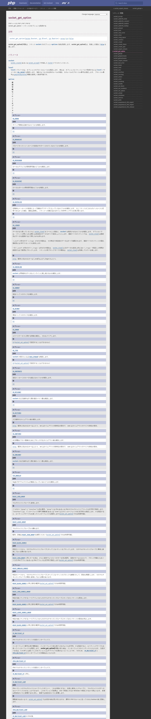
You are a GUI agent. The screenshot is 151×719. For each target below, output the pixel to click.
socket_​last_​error (119, 63)
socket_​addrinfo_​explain (121, 23)
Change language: (88, 14)
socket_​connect (118, 40)
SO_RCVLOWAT (17, 392)
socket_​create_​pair (119, 47)
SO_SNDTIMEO (17, 434)
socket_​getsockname (120, 58)
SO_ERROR (16, 329)
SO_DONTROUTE (17, 371)
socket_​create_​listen (120, 44)
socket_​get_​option (119, 51)
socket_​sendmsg (119, 81)
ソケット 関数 (52, 8)
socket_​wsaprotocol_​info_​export (124, 102)
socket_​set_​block (119, 86)
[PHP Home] (11, 3)
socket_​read (117, 67)
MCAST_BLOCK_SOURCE (19, 543)
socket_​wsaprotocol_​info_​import (124, 104)
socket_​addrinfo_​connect (121, 21)
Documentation (35, 3)
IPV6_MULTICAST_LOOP (20, 710)
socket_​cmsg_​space (120, 37)
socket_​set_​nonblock (120, 88)
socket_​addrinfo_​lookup (121, 26)
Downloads (23, 3)
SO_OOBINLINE (17, 267)
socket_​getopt (118, 53)
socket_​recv (117, 70)
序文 (9, 8)
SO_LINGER (16, 225)
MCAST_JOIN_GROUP (19, 496)
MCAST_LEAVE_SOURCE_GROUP (22, 612)
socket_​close (118, 35)
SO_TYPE (15, 350)
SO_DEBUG (16, 118)
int (40, 39)
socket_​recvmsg (118, 74)
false (71, 39)
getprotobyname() (20, 74)
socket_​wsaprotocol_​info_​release (124, 107)
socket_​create (118, 42)
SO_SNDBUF (16, 288)
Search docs (121, 3)
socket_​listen (118, 65)
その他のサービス (32, 8)
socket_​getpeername (120, 56)
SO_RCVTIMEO (17, 413)
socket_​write (117, 100)
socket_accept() (34, 63)
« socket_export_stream (120, 8)
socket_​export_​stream (120, 49)
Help (57, 3)
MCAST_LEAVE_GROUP (19, 522)
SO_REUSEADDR (17, 160)
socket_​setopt (118, 93)
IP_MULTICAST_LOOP (19, 682)
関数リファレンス (19, 8)
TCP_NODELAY (17, 476)
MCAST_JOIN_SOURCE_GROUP (21, 591)
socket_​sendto (118, 84)
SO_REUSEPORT (17, 181)
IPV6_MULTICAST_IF (19, 653)
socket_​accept (118, 16)
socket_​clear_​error (119, 33)
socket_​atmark (118, 28)
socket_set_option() (22, 342)
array (62, 39)
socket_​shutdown (119, 95)
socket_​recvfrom (119, 72)
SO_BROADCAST (17, 139)
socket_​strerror (118, 98)
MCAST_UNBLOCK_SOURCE (20, 568)
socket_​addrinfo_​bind (120, 19)
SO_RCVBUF (16, 309)
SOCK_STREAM (33, 357)
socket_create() (16, 63)
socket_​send (117, 79)
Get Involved (48, 3)
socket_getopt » (138, 8)
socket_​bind (117, 30)
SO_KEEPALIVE (17, 202)
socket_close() (39, 232)
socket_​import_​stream (120, 60)
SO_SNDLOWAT (17, 455)
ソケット (42, 8)
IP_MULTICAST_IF (18, 633)
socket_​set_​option (119, 91)
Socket (27, 39)
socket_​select (118, 77)
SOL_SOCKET (21, 72)
